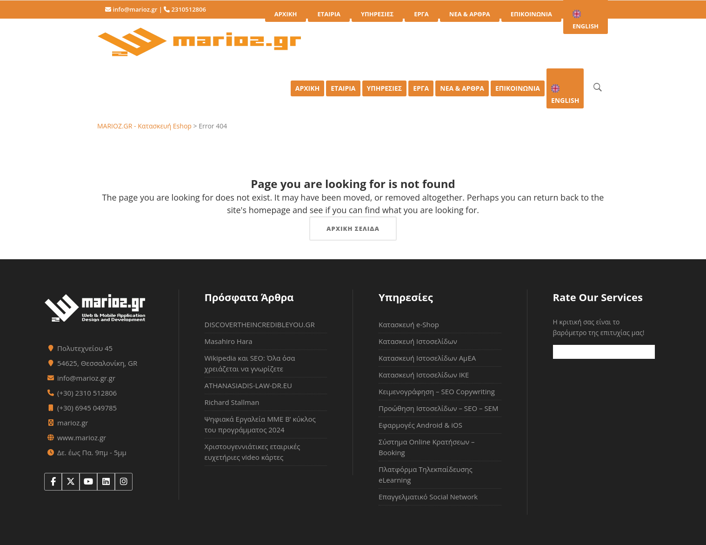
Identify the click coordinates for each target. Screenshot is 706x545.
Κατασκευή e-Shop (409, 324)
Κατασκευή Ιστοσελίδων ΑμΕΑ (427, 358)
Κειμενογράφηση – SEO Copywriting (437, 391)
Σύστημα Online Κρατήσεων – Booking (427, 447)
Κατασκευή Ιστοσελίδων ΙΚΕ (424, 374)
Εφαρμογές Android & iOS (420, 425)
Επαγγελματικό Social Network (428, 496)
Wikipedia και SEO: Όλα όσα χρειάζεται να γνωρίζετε (250, 363)
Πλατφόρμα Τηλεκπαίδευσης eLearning (426, 474)
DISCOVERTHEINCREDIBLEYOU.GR (260, 324)
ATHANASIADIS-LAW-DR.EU (248, 385)
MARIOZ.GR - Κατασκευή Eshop (144, 125)
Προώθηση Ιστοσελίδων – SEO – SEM (438, 408)
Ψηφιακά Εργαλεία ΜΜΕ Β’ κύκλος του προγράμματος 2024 (260, 424)
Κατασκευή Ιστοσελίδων (418, 341)
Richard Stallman (232, 402)
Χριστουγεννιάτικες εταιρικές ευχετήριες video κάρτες (252, 452)
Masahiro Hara (229, 341)
